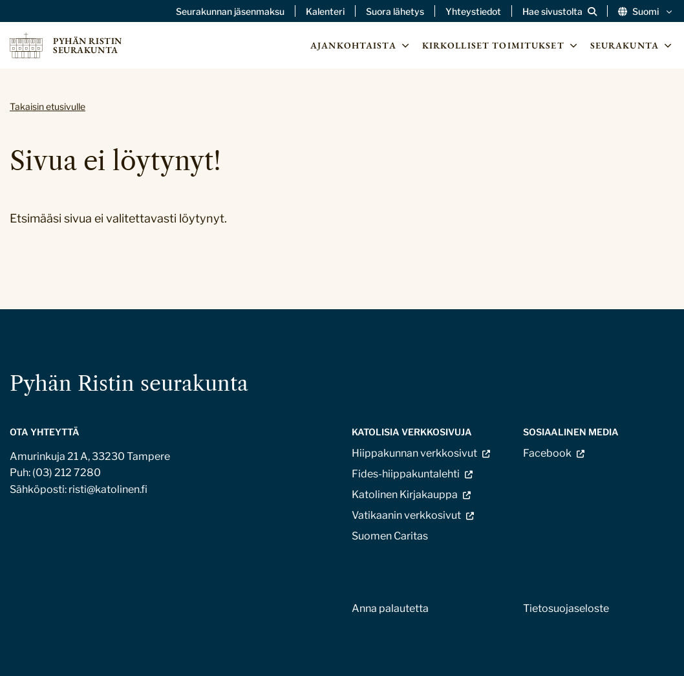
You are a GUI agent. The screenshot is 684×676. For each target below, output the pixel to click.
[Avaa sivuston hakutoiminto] (559, 11)
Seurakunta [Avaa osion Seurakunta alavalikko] (632, 45)
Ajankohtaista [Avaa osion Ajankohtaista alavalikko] (361, 45)
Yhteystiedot (473, 11)
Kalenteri (325, 11)
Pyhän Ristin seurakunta (129, 383)
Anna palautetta (390, 608)
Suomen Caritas (390, 536)
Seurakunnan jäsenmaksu (230, 11)
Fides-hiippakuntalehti (406, 474)
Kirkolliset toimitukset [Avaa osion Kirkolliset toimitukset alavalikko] (501, 45)
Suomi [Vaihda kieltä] (646, 11)
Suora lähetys (395, 11)
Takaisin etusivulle (47, 106)
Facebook (547, 453)
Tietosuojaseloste (566, 608)
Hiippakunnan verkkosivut (414, 453)
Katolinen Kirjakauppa (405, 494)
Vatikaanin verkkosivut (406, 515)
